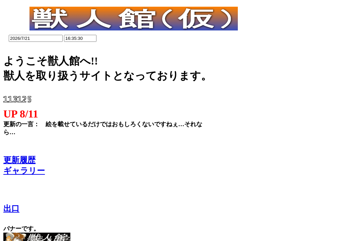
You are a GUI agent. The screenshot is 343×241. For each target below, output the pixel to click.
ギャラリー (24, 170)
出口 (11, 208)
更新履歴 (19, 160)
